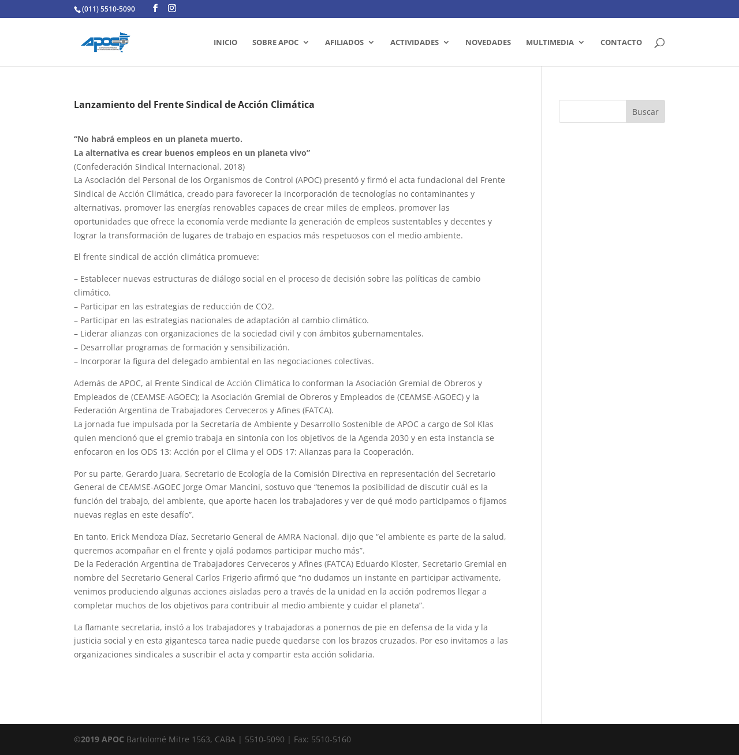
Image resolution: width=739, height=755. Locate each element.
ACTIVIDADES (414, 42)
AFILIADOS (344, 42)
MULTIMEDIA (550, 42)
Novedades (488, 42)
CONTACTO (621, 42)
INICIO (225, 42)
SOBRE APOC (275, 42)
